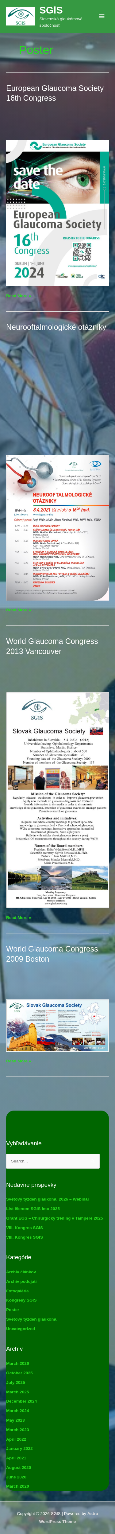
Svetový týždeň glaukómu (32, 1319)
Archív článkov (21, 1272)
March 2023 (17, 1429)
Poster (12, 1309)
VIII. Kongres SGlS (24, 1227)
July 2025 (15, 1382)
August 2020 (18, 1467)
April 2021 (16, 1458)
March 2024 (17, 1410)
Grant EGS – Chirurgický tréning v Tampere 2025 (54, 1218)
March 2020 (17, 1486)
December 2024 (21, 1401)
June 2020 (16, 1477)
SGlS (51, 10)
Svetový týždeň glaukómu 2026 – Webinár (47, 1199)
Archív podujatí (21, 1281)
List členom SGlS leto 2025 (33, 1208)
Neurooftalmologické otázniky (56, 327)
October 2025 (19, 1373)
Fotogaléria (17, 1291)
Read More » (18, 296)
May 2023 (15, 1420)
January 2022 (19, 1448)
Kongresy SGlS (21, 1300)
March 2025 (17, 1392)
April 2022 (16, 1439)
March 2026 (17, 1363)
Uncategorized (20, 1328)
